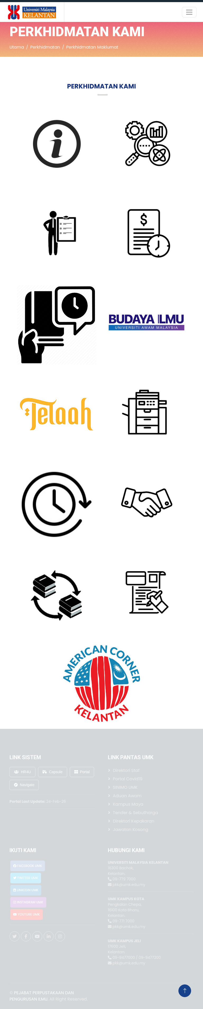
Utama (17, 47)
